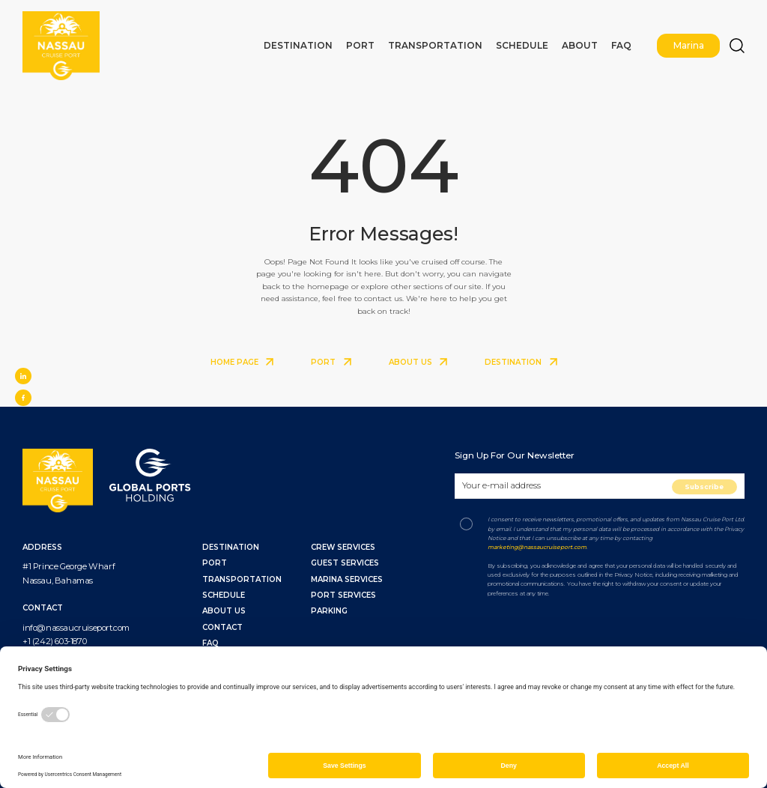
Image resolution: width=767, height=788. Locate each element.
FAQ (627, 41)
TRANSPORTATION (242, 579)
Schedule (541, 41)
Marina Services (347, 579)
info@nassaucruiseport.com (76, 627)
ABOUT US (418, 362)
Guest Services (345, 563)
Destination (346, 41)
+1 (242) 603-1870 (54, 641)
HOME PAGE (242, 362)
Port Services (343, 595)
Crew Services (343, 547)
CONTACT (222, 627)
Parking (329, 611)
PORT (331, 362)
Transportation (466, 41)
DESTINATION (521, 362)
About (591, 41)
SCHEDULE (223, 595)
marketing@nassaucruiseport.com (537, 547)
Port (401, 41)
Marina (691, 41)
